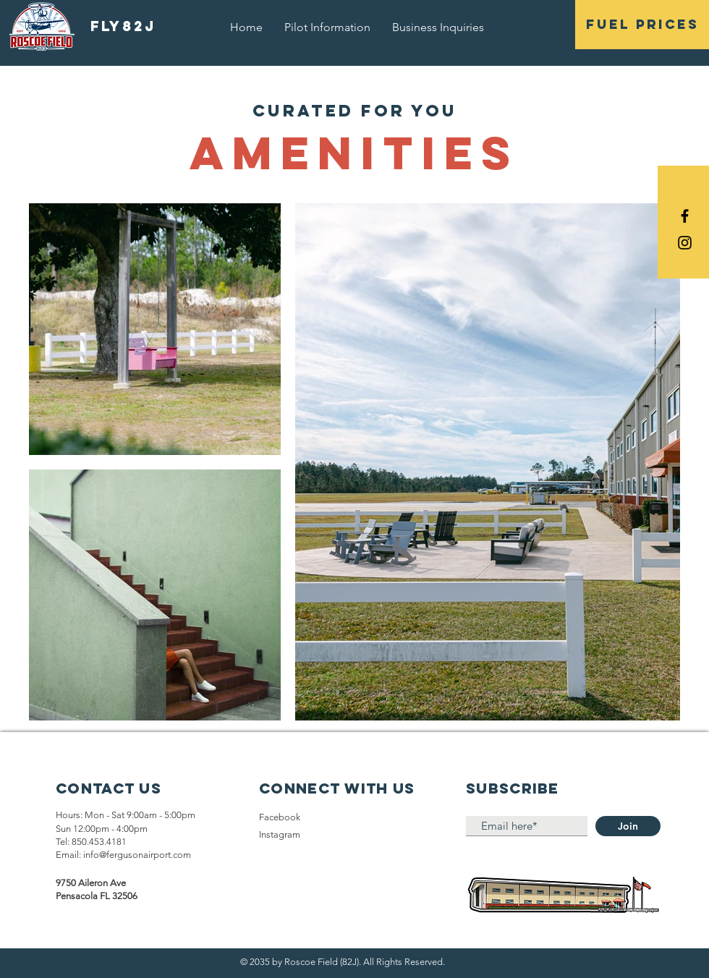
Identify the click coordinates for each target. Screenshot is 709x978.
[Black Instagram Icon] (685, 243)
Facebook (279, 817)
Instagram (279, 834)
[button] (642, 24)
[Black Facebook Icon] (685, 216)
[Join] (628, 826)
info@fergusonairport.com (137, 854)
